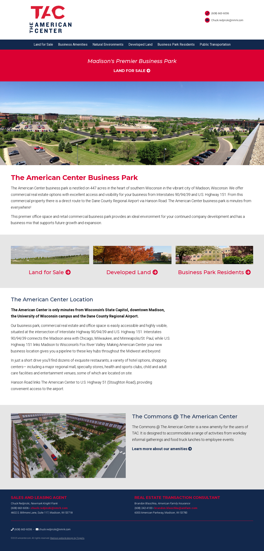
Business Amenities (73, 44)
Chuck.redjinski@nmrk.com (227, 20)
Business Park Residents (176, 44)
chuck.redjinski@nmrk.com (49, 508)
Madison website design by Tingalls (67, 538)
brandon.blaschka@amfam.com (175, 508)
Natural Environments (108, 44)
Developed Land (140, 44)
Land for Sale (43, 44)
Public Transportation (215, 44)
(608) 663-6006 (220, 13)
